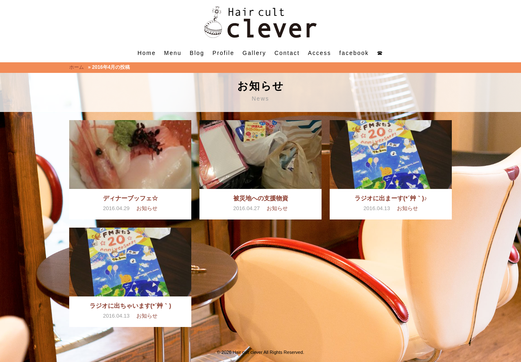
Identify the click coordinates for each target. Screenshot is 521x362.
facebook (354, 53)
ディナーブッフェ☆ (130, 198)
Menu (173, 53)
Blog (197, 53)
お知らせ (147, 208)
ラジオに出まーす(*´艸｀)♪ (391, 198)
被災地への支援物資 (260, 198)
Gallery (254, 53)
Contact (287, 53)
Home (147, 53)
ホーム (76, 67)
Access (319, 53)
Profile (223, 53)
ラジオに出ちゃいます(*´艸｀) (130, 305)
